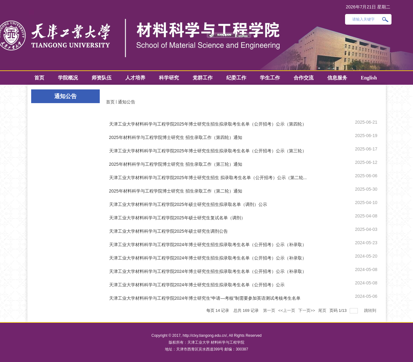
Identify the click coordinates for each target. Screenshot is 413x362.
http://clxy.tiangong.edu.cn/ (205, 335)
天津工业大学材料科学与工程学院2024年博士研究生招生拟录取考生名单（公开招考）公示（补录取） (207, 244)
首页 (110, 101)
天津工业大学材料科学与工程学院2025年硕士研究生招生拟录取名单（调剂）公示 (188, 204)
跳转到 (370, 310)
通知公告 (126, 101)
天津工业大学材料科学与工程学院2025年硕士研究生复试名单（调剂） (177, 217)
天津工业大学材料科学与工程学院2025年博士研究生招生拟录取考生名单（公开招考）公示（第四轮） (207, 123)
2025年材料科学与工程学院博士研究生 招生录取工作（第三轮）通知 (175, 164)
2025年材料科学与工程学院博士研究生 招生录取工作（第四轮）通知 (175, 137)
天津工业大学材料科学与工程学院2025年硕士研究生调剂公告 (168, 231)
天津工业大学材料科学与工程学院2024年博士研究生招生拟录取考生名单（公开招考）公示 (197, 284)
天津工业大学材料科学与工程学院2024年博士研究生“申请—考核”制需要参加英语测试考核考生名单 (204, 298)
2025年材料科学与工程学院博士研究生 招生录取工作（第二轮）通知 (175, 190)
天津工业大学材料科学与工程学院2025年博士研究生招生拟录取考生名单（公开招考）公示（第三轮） (207, 150)
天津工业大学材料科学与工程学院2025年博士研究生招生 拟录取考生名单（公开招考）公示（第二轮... (208, 177)
